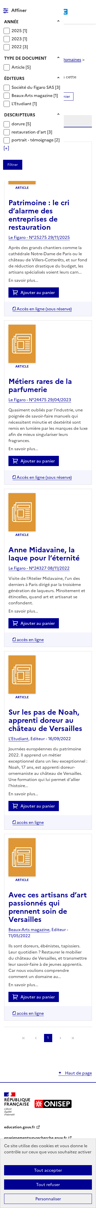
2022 (17, 47)
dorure (19, 124)
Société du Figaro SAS (33, 87)
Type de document (25, 58)
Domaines (71, 59)
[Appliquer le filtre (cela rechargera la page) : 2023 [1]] (19, 38)
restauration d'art (29, 132)
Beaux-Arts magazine (33, 95)
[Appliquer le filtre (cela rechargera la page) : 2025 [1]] (19, 30)
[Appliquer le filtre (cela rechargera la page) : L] (24, 103)
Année (11, 22)
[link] (73, 1038)
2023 (17, 39)
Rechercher (78, 6)
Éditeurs (14, 78)
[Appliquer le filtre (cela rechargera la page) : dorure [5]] (21, 123)
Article (19, 67)
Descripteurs (19, 115)
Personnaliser (48, 1199)
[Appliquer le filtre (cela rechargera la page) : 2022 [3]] (20, 46)
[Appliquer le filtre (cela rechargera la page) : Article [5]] (21, 67)
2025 (17, 31)
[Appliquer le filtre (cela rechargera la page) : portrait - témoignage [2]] (36, 139)
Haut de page (78, 1073)
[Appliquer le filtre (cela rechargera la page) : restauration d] (32, 131)
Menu (89, 6)
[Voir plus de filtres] (6, 148)
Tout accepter (48, 1170)
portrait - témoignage (33, 140)
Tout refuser (48, 1184)
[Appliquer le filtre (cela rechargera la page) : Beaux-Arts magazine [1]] (35, 95)
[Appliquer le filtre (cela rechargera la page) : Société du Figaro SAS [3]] (36, 87)
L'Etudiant (22, 104)
